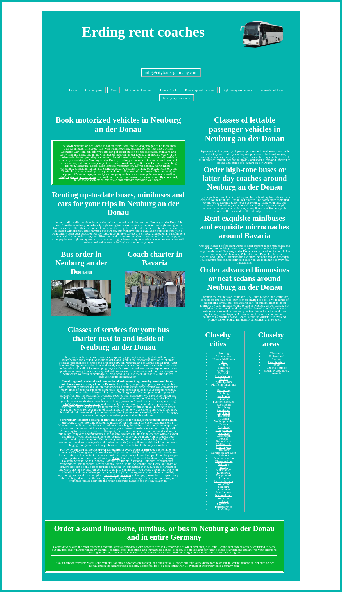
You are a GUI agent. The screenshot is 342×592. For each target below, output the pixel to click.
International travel (272, 90)
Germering (223, 390)
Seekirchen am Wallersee (223, 482)
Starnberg (224, 407)
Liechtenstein (276, 362)
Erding (164, 362)
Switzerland (276, 356)
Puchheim (224, 396)
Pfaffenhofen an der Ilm (223, 386)
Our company (93, 90)
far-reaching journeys (117, 475)
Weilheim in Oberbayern (224, 445)
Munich (224, 364)
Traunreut (224, 415)
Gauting (224, 398)
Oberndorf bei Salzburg (223, 462)
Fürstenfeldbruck (223, 401)
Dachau (223, 379)
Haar (224, 362)
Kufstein (223, 455)
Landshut (224, 367)
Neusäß (223, 438)
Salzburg (223, 486)
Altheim (224, 478)
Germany (66, 151)
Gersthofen (224, 435)
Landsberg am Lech (223, 452)
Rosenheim (224, 404)
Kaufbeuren (223, 492)
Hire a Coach (168, 90)
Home (73, 90)
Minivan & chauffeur (138, 90)
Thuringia (276, 353)
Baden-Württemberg (276, 370)
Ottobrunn (223, 370)
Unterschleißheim (223, 359)
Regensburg (223, 441)
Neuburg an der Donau (223, 423)
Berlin (116, 458)
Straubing (224, 449)
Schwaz (224, 501)
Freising (224, 353)
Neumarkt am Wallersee (223, 496)
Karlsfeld (224, 373)
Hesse (276, 364)
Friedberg (224, 433)
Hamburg (149, 460)
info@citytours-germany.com (170, 72)
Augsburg (224, 427)
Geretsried (223, 410)
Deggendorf (223, 475)
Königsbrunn (224, 430)
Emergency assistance (176, 98)
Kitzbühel (224, 489)
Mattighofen (223, 469)
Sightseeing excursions (237, 90)
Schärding (223, 509)
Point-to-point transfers (199, 90)
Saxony (99, 460)
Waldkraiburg (223, 381)
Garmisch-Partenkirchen (223, 505)
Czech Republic (277, 367)
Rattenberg (223, 472)
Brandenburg (86, 463)
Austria (276, 373)
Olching (224, 393)
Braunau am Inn (224, 458)
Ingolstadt (224, 413)
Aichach (223, 418)
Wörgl (224, 467)
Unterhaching (223, 376)
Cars (114, 90)
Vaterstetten (223, 356)
